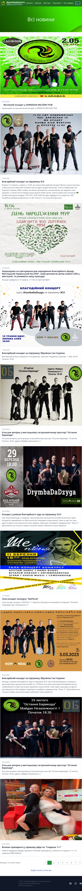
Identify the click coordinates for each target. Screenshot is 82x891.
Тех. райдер (68, 3)
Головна (29, 3)
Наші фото (57, 3)
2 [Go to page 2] (53, 863)
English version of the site (41, 870)
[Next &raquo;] (80, 863)
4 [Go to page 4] (62, 863)
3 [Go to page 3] (58, 863)
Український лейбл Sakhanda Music (29, 883)
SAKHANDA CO (28, 886)
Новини (38, 3)
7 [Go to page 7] (75, 863)
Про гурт (47, 3)
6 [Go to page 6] (71, 863)
